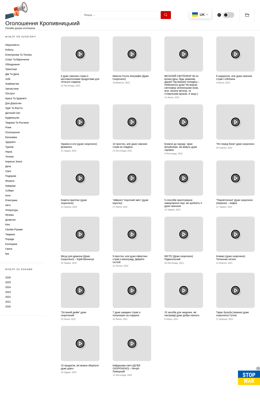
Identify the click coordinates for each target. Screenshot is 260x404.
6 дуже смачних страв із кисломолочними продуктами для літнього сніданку (80, 79)
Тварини (10, 234)
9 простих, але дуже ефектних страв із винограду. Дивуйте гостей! (130, 259)
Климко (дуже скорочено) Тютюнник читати (230, 258)
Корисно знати (13, 161)
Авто (8, 205)
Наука (8, 151)
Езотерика (11, 244)
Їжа (7, 253)
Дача (8, 166)
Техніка (9, 156)
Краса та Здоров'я (15, 98)
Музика (9, 214)
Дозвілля (10, 219)
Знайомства (12, 83)
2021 (8, 301)
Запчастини (12, 88)
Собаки (9, 190)
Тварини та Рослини (17, 122)
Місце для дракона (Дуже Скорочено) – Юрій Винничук (77, 258)
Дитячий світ (12, 113)
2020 (8, 306)
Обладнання (12, 64)
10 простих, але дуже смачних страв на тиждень (130, 145)
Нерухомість (12, 44)
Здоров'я (10, 142)
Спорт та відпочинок (17, 59)
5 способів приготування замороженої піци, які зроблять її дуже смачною (183, 203)
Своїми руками (14, 229)
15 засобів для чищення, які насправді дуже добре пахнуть (181, 314)
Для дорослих (13, 103)
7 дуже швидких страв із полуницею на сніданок (126, 314)
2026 (8, 277)
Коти (8, 195)
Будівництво (12, 117)
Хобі (7, 79)
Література (11, 210)
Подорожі (10, 176)
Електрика (11, 200)
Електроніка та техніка (18, 54)
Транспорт (11, 69)
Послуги (10, 93)
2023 (8, 292)
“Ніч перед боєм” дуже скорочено (235, 144)
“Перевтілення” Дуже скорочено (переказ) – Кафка (234, 201)
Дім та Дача (12, 74)
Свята (8, 248)
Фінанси (9, 180)
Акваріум (10, 185)
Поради (9, 239)
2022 (8, 296)
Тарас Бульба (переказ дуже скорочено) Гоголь (232, 314)
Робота (9, 49)
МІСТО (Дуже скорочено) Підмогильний (178, 258)
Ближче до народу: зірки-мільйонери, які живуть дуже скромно (180, 147)
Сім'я (8, 171)
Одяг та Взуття (14, 108)
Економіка (11, 137)
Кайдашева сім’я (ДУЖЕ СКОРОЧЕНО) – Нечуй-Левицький (126, 368)
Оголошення (12, 132)
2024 (8, 287)
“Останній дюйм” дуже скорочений (73, 314)
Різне (8, 127)
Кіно (7, 224)
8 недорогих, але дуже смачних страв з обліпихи (234, 77)
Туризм (9, 147)
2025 (8, 282)
